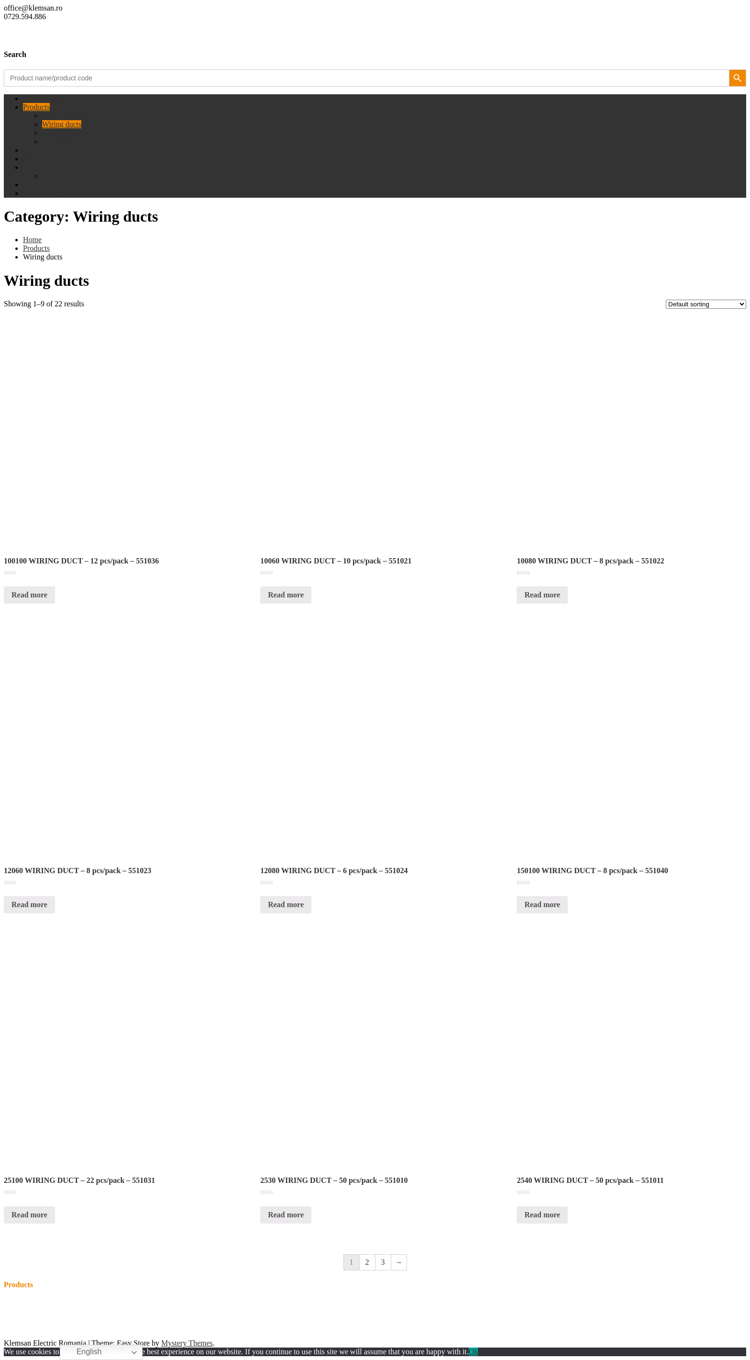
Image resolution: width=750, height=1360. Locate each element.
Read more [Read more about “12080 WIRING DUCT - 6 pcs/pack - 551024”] (286, 904)
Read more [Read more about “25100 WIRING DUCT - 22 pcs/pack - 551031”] (29, 1215)
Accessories (60, 141)
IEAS (50, 176)
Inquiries (36, 150)
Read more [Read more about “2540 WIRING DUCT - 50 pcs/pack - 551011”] (542, 1215)
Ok (473, 1352)
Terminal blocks (66, 116)
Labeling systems (69, 133)
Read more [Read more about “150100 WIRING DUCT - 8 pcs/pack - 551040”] (542, 904)
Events (33, 167)
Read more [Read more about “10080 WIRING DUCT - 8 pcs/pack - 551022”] (542, 595)
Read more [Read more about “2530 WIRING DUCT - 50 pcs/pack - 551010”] (286, 1215)
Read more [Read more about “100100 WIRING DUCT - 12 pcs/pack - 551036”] (29, 595)
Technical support (50, 159)
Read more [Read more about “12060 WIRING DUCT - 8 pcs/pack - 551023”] (29, 904)
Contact (35, 184)
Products (36, 107)
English (82, 1352)
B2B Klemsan (44, 98)
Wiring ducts (61, 124)
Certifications (44, 193)
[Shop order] (706, 304)
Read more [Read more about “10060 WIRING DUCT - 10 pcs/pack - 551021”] (286, 595)
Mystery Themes (187, 1343)
